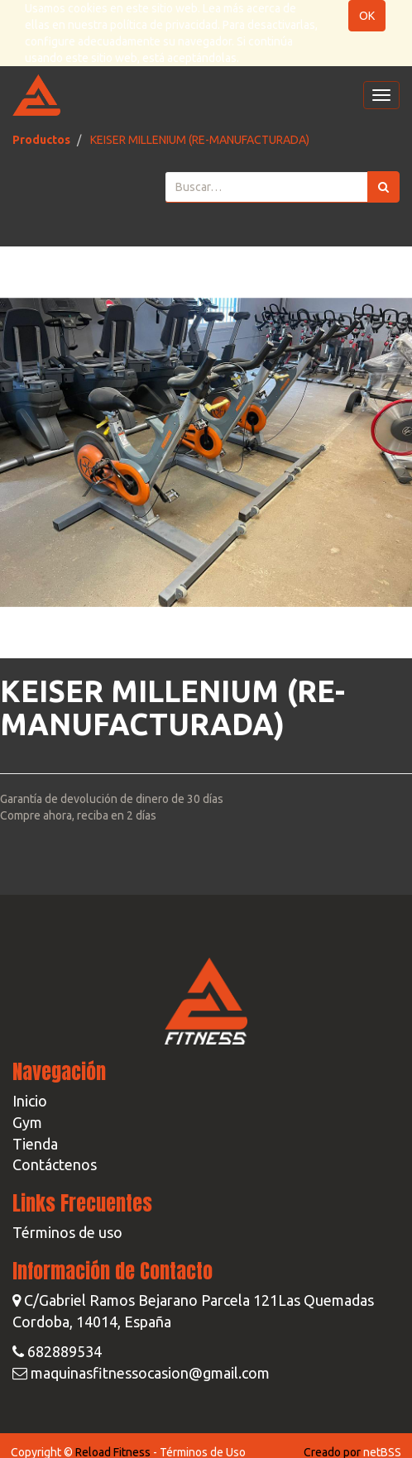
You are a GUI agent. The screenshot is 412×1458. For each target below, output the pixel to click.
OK (367, 15)
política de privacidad (164, 24)
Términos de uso (67, 1232)
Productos (41, 139)
